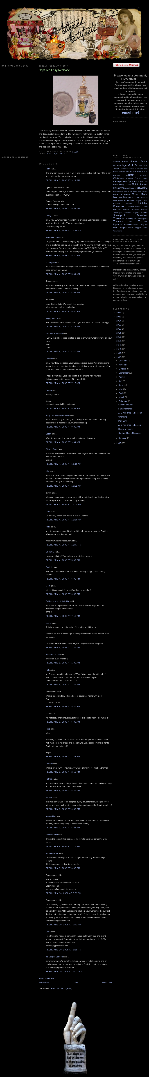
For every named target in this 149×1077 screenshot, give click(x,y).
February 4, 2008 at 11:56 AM (63, 520)
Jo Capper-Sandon (54, 957)
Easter (124, 181)
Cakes (144, 171)
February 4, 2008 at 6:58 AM (63, 352)
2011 (119, 345)
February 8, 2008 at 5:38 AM (63, 722)
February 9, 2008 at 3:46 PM (63, 868)
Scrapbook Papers (131, 213)
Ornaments (129, 200)
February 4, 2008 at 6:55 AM (63, 327)
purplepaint (51, 262)
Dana (48, 932)
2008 (119, 357)
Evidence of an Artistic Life (57, 601)
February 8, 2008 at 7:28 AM (63, 756)
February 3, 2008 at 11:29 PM (63, 230)
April (121, 393)
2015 (119, 329)
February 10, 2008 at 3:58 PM (63, 950)
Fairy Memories (125, 409)
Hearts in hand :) (125, 429)
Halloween (119, 188)
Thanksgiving (142, 219)
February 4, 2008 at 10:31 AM (63, 486)
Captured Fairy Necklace (129, 433)
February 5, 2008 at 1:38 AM (63, 663)
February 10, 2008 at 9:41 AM (63, 925)
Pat (47, 670)
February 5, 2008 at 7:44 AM (63, 685)
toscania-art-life (53, 654)
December (124, 361)
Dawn (48, 511)
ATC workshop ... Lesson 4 (130, 425)
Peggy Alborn (52, 318)
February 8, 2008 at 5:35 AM (63, 706)
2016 (119, 325)
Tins (130, 221)
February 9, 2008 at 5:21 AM (63, 828)
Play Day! (122, 421)
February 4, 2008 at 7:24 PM (63, 647)
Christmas (118, 178)
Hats (127, 188)
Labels (144, 191)
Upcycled (118, 224)
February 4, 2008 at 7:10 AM (63, 383)
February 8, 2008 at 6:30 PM (63, 809)
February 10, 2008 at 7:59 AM (63, 893)
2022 (119, 317)
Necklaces (61, 154)
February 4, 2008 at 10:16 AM (63, 464)
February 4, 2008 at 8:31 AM (63, 408)
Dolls (145, 178)
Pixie (48, 729)
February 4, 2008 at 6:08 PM (63, 579)
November (124, 365)
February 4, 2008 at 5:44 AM (63, 274)
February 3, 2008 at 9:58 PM (63, 208)
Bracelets (137, 171)
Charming (122, 417)
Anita (48, 527)
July (121, 381)
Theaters (118, 221)
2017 (119, 321)
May (121, 389)
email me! (130, 112)
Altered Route (52, 449)
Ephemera (133, 181)
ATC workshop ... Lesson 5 (130, 413)
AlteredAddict (52, 835)
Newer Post (44, 983)
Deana (49, 390)
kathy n (49, 797)
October (123, 369)
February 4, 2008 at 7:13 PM (63, 616)
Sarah (48, 434)
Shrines (144, 212)
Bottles (122, 171)
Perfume (129, 203)
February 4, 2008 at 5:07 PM (63, 560)
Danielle (49, 567)
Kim (47, 471)
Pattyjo (49, 779)
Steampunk (119, 215)
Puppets (117, 209)
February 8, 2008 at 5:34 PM (63, 790)
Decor (138, 178)
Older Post (107, 983)
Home (76, 983)
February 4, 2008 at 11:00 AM (63, 504)
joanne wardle (52, 853)
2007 (119, 443)
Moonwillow (51, 816)
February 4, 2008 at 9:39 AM (63, 427)
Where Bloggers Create (137, 228)
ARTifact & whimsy (54, 334)
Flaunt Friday (118, 184)
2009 (119, 353)
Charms (143, 175)
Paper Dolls (141, 200)
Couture (129, 178)
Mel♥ (48, 586)
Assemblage (120, 165)
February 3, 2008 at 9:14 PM (63, 180)
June (121, 385)
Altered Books (120, 161)
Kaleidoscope (118, 191)
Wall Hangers (119, 227)
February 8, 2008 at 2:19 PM (63, 772)
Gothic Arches (139, 184)
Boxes (129, 171)
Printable (142, 203)
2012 (119, 341)
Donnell (49, 764)
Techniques (131, 218)
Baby (140, 165)
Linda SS (50, 552)
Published (130, 207)
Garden (128, 184)
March (122, 397)
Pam (48, 169)
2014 (119, 333)
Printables (118, 206)
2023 (119, 313)
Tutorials (142, 221)
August (122, 377)
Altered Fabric (138, 161)
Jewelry (51, 154)
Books (115, 171)
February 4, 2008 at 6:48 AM (63, 311)
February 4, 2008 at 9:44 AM (63, 442)
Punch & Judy (141, 207)
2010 (119, 349)
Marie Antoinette (121, 194)
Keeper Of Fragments (132, 191)
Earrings (117, 181)
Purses (126, 209)
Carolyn (49, 359)
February (123, 401)
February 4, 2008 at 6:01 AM (63, 292)
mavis (48, 623)
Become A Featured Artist (138, 168)
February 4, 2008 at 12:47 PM (63, 545)
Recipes (135, 209)
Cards (130, 175)
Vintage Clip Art (140, 225)
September (124, 373)
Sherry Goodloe (53, 237)
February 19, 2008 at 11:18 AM (64, 971)
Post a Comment (46, 978)
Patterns (116, 203)
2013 (119, 337)
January (123, 438)
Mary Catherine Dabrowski (58, 415)
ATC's (132, 165)
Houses (132, 188)
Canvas (116, 175)
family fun (143, 181)
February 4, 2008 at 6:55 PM (63, 594)
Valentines (128, 225)
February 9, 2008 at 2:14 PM (63, 846)
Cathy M (49, 216)
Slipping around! (125, 405)
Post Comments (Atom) (61, 988)
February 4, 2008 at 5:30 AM (63, 255)
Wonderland (117, 231)
